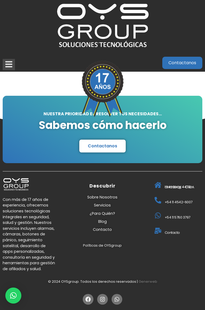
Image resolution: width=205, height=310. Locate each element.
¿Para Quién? (102, 213)
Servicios (102, 205)
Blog (102, 221)
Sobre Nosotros (102, 197)
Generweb (148, 281)
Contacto (102, 229)
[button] (13, 296)
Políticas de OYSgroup (102, 245)
